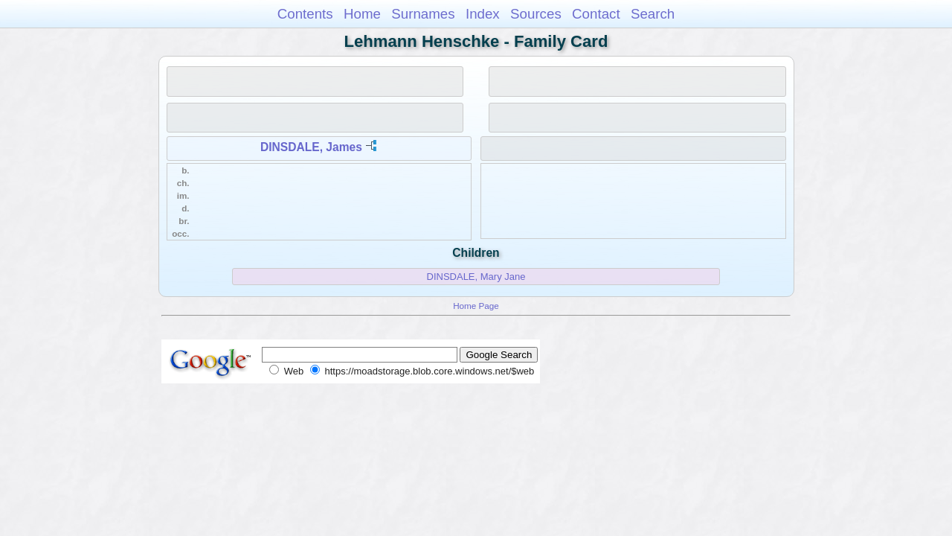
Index (483, 14)
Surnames (422, 14)
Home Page (476, 305)
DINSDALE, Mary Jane (476, 276)
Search (653, 14)
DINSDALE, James (311, 147)
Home (362, 14)
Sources (536, 14)
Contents (305, 14)
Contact (596, 14)
